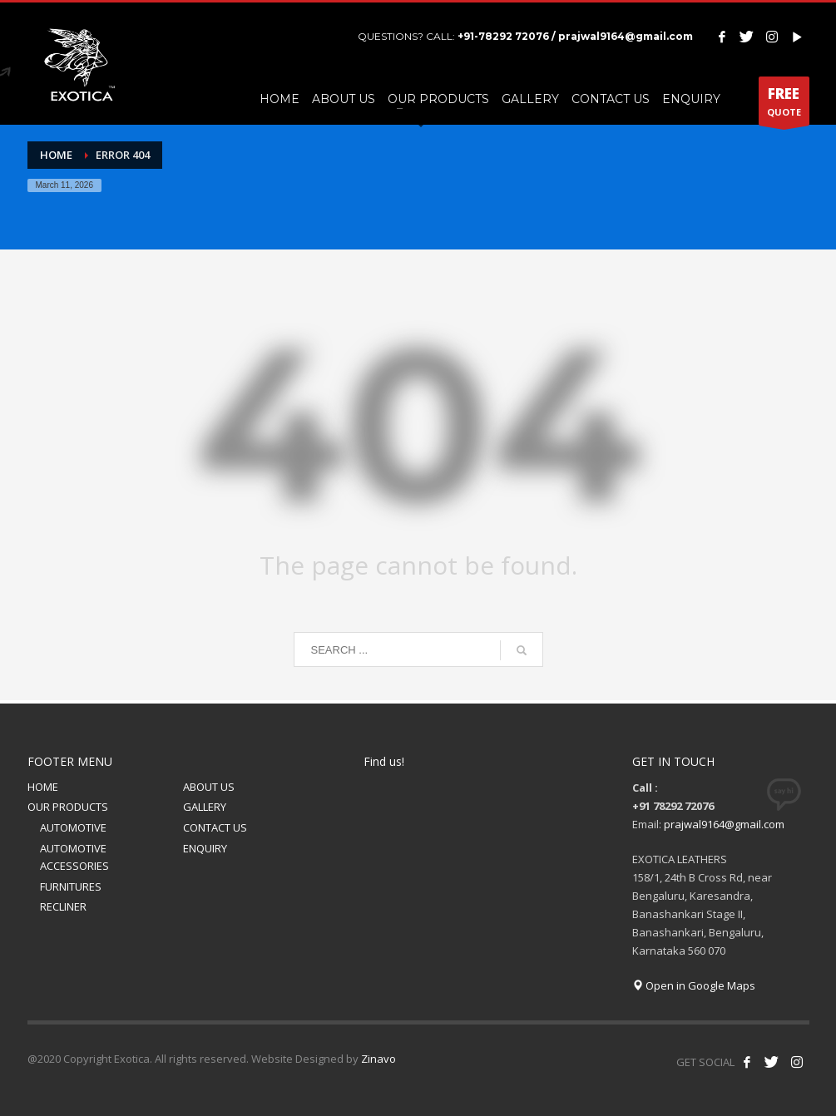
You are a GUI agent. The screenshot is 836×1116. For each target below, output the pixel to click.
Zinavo (378, 1058)
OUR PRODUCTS (67, 806)
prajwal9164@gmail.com (724, 824)
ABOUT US (209, 786)
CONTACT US (215, 827)
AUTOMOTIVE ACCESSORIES (74, 857)
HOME (42, 786)
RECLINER (63, 906)
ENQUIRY (205, 848)
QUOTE (784, 105)
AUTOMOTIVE (73, 827)
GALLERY (204, 806)
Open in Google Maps (693, 985)
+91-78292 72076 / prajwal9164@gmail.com (575, 36)
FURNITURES (70, 886)
